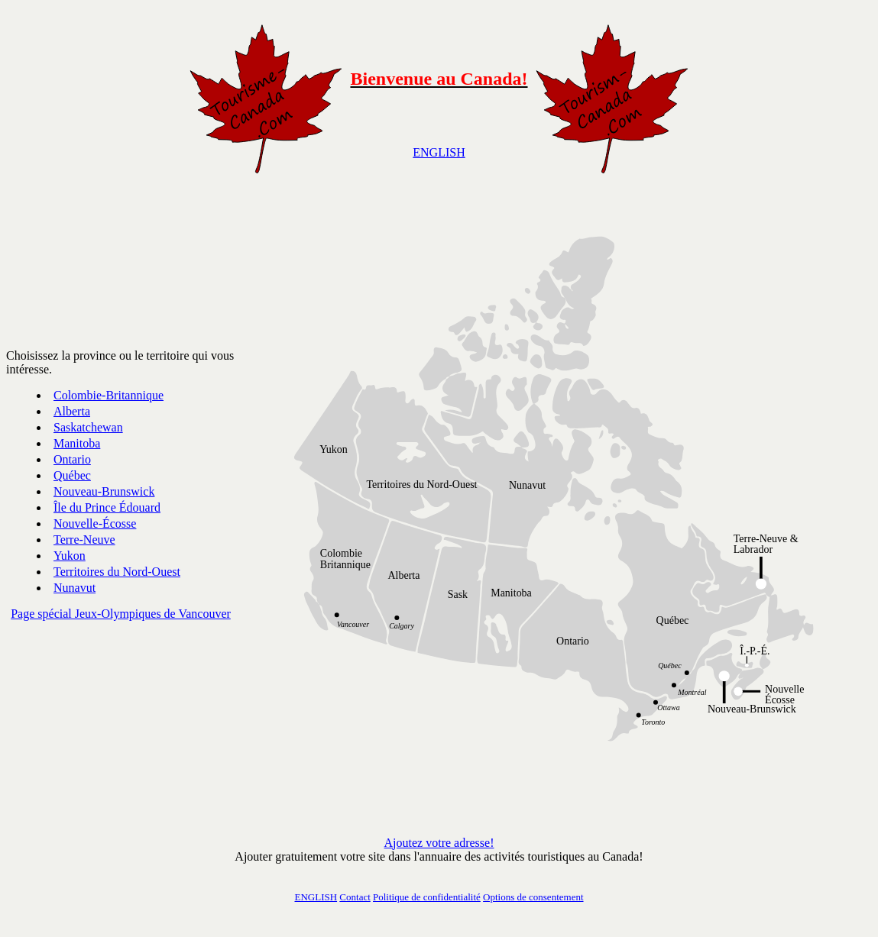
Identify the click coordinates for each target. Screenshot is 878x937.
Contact (354, 897)
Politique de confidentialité (427, 897)
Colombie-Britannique (108, 395)
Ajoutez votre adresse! (439, 842)
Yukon (69, 555)
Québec (72, 475)
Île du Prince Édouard (106, 507)
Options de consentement (533, 897)
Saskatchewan (88, 427)
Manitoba (76, 443)
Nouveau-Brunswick (103, 491)
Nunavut (74, 587)
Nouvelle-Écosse (94, 523)
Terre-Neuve (84, 539)
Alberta (71, 411)
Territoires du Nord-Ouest (116, 571)
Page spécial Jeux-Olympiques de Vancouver (121, 613)
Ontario (72, 459)
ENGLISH (439, 152)
